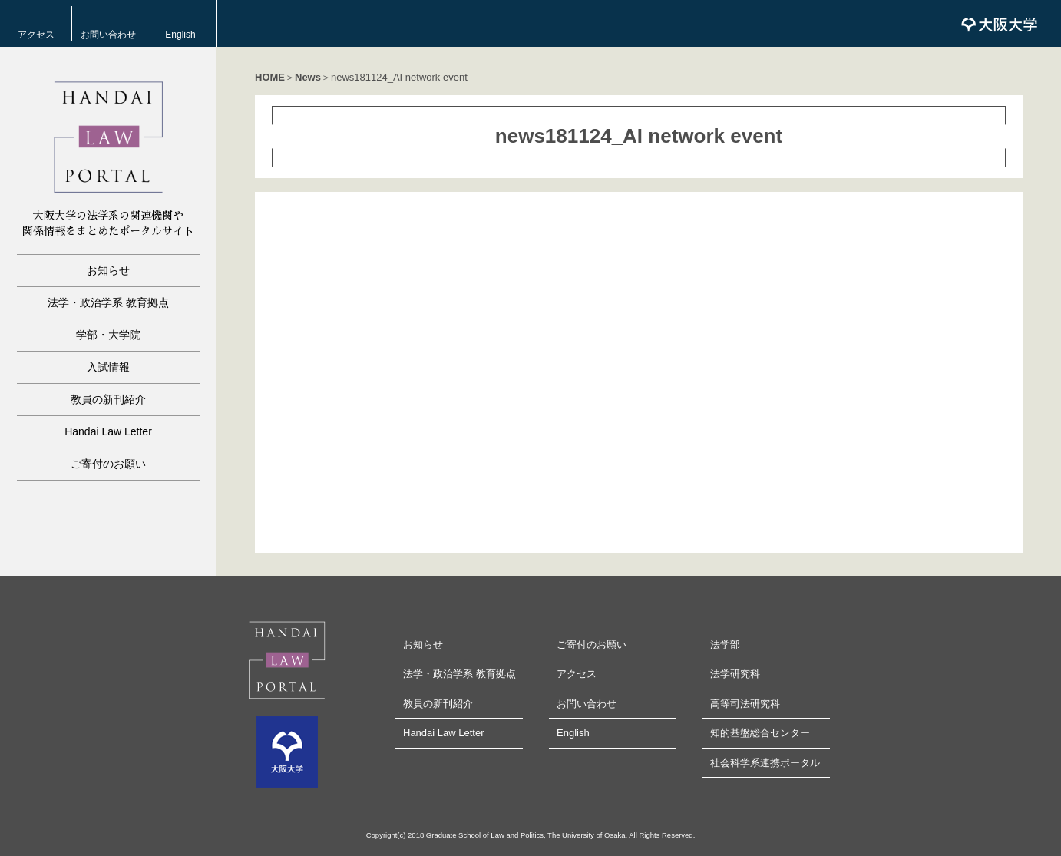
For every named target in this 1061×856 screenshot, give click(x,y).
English (180, 34)
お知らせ (108, 270)
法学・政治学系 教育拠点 (108, 302)
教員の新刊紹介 (108, 399)
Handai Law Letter (108, 431)
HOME (270, 77)
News (308, 77)
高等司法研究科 (745, 703)
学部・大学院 (108, 335)
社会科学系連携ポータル (765, 762)
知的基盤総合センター (760, 733)
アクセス (36, 34)
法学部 (725, 644)
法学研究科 (735, 673)
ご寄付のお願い (108, 464)
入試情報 (108, 367)
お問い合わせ (108, 34)
